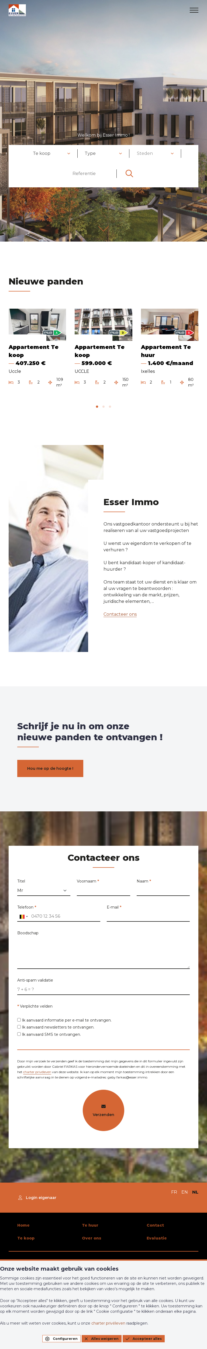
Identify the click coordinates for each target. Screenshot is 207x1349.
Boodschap (28, 939)
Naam (144, 887)
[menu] (194, 10)
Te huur (90, 1225)
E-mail (114, 913)
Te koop (25, 1238)
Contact (155, 1225)
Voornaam (88, 887)
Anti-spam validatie (35, 986)
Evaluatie (157, 1238)
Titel (21, 887)
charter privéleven (37, 1078)
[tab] (97, 407)
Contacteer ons (113, 614)
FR (174, 1192)
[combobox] (51, 153)
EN (184, 1192)
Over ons (91, 1238)
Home (23, 1225)
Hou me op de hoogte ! (50, 768)
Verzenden (103, 1116)
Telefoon (26, 913)
